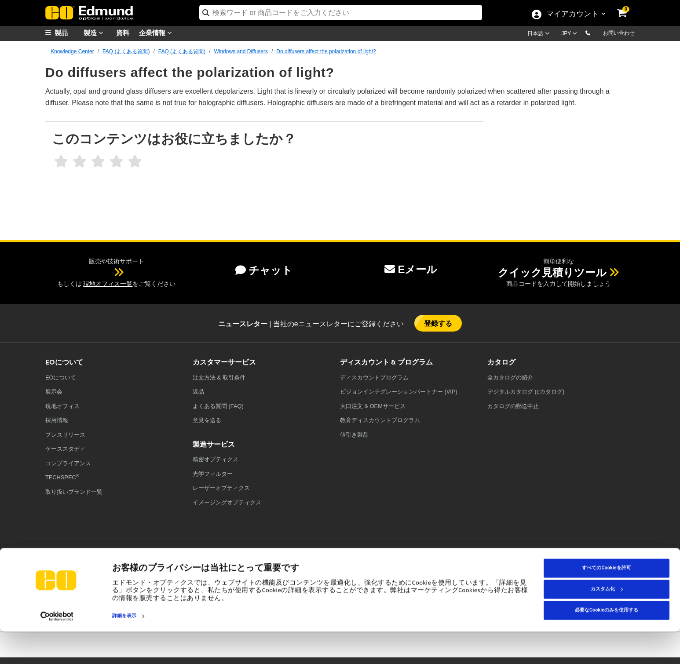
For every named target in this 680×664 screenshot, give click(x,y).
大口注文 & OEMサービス (373, 406)
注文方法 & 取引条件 (219, 377)
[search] (340, 12)
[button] (595, 32)
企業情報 (157, 33)
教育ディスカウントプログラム (380, 420)
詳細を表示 (124, 648)
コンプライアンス (68, 463)
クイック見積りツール (552, 272)
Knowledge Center (72, 51)
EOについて (61, 377)
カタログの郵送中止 (513, 406)
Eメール (410, 269)
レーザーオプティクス (221, 488)
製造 (95, 33)
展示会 (53, 391)
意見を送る (207, 420)
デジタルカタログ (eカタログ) (525, 391)
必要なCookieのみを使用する (606, 642)
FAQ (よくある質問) (126, 51)
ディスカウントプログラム (374, 377)
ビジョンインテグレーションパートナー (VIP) (398, 391)
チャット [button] (263, 270)
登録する (438, 323)
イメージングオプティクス (227, 502)
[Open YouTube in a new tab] (519, 566)
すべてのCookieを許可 (606, 600)
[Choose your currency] (570, 34)
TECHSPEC (62, 477)
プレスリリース (65, 434)
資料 (122, 32)
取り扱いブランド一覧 (73, 492)
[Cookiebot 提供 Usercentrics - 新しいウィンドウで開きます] (56, 648)
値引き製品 (354, 434)
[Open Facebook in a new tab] (454, 566)
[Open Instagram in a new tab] (584, 566)
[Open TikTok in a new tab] (614, 566)
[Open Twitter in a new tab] (487, 566)
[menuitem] (67, 32)
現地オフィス (62, 406)
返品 (198, 391)
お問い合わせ (619, 33)
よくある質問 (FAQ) (218, 406)
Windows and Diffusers (241, 51)
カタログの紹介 (510, 377)
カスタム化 (607, 621)
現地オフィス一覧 (107, 283)
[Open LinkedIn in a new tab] (552, 566)
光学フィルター (213, 474)
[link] (627, 6)
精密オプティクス (215, 459)
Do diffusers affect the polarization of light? (326, 51)
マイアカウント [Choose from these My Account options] (572, 14)
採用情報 (56, 420)
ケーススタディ (65, 448)
